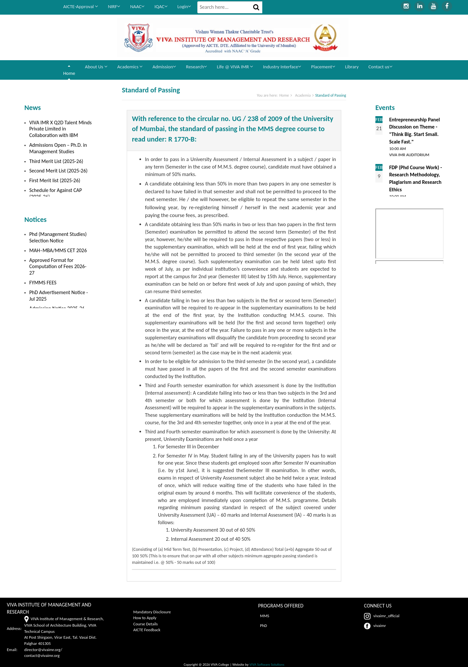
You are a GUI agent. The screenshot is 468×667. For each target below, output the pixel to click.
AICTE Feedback (146, 629)
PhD (262, 625)
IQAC (160, 6)
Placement (323, 67)
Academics (130, 67)
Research (196, 67)
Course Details (145, 623)
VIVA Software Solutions (266, 664)
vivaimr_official (381, 615)
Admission (164, 67)
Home (69, 73)
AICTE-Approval (80, 6)
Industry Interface (282, 67)
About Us (96, 67)
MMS (263, 615)
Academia (303, 95)
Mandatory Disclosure (152, 611)
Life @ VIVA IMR (235, 67)
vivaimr (375, 625)
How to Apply (144, 617)
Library (352, 67)
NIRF (114, 6)
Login (184, 6)
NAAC (137, 6)
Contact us (381, 67)
